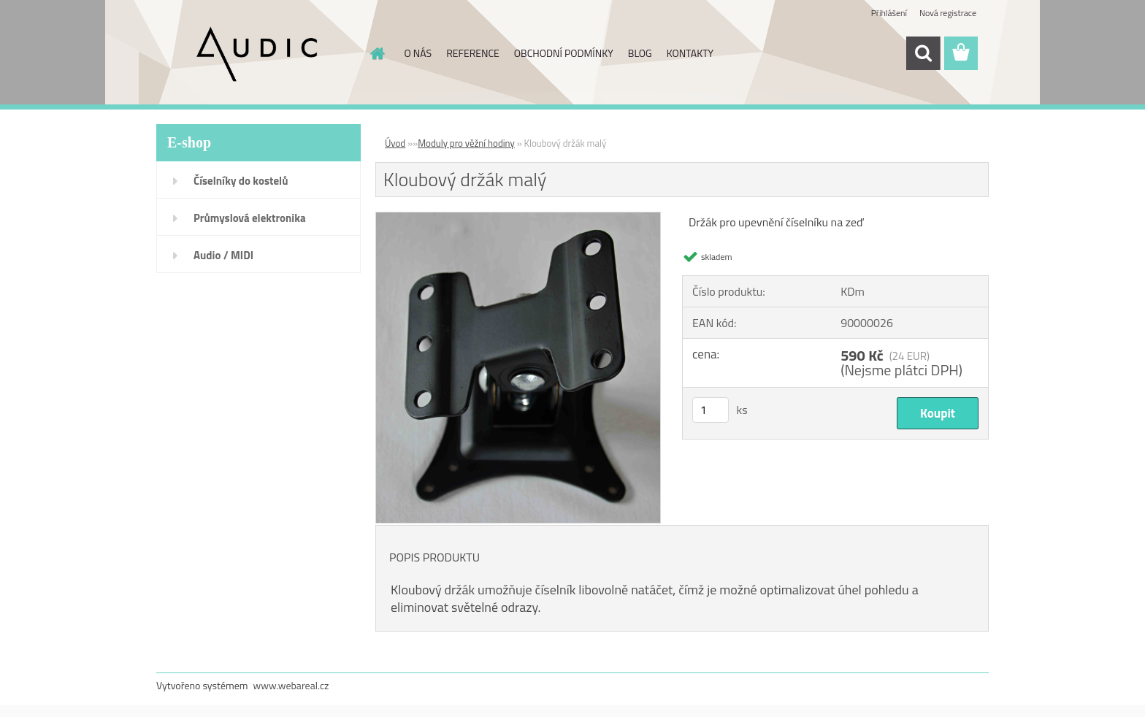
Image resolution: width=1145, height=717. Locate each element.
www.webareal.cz (291, 685)
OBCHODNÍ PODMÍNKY (563, 53)
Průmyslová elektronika (250, 218)
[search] (923, 53)
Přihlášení (889, 13)
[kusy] (710, 410)
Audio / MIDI (223, 255)
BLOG (640, 53)
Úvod (395, 143)
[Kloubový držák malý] (518, 218)
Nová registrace (947, 13)
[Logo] (256, 54)
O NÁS (418, 53)
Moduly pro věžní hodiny (466, 143)
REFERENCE (472, 53)
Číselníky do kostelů (241, 180)
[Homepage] (377, 53)
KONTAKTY (690, 53)
